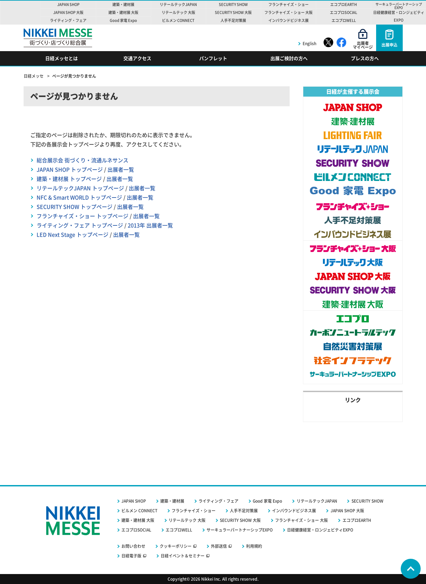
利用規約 (254, 546)
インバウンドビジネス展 (294, 511)
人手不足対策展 (244, 511)
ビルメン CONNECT (139, 511)
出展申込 (389, 45)
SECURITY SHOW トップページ (74, 206)
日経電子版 (131, 556)
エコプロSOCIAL (136, 530)
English (309, 43)
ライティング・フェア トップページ (80, 225)
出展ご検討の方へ (289, 58)
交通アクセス (137, 58)
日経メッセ (34, 76)
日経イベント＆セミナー (183, 556)
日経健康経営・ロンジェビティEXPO (320, 530)
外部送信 (219, 546)
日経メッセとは (61, 58)
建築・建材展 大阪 (137, 520)
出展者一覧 (120, 169)
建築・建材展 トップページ (69, 179)
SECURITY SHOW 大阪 (240, 520)
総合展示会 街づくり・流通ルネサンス (82, 160)
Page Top (411, 569)
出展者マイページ (363, 45)
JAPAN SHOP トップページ (70, 169)
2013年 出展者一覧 (150, 225)
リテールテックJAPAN (317, 501)
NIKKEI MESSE (21, 12)
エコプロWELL (179, 530)
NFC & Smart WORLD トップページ (79, 197)
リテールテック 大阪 (187, 520)
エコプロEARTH (357, 520)
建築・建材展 (172, 501)
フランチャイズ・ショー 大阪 (301, 520)
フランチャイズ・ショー (193, 511)
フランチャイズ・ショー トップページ (82, 216)
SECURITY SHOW (367, 501)
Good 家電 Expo (267, 501)
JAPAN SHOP (133, 501)
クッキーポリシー (176, 546)
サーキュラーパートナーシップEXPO (240, 530)
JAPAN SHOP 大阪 (347, 511)
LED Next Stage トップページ (72, 234)
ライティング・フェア (218, 501)
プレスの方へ (365, 58)
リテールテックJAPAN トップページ (80, 188)
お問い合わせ (133, 546)
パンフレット (213, 58)
